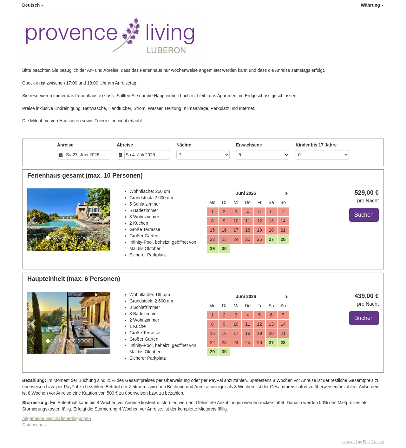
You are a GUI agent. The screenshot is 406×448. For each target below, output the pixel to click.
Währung (372, 5)
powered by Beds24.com (363, 442)
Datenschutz (34, 424)
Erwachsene (249, 144)
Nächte (183, 144)
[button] (33, 219)
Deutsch (32, 5)
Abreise (125, 144)
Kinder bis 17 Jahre (316, 144)
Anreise (65, 144)
